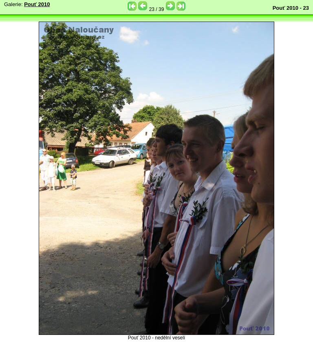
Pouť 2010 (37, 4)
